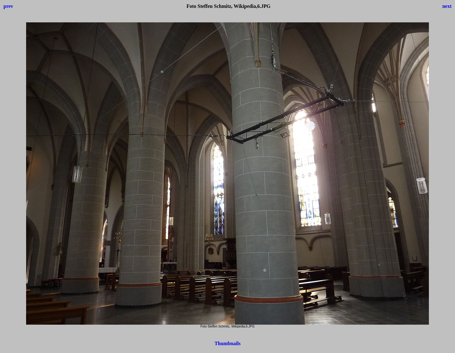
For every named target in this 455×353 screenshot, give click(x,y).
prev (8, 6)
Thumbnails (228, 343)
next (447, 6)
